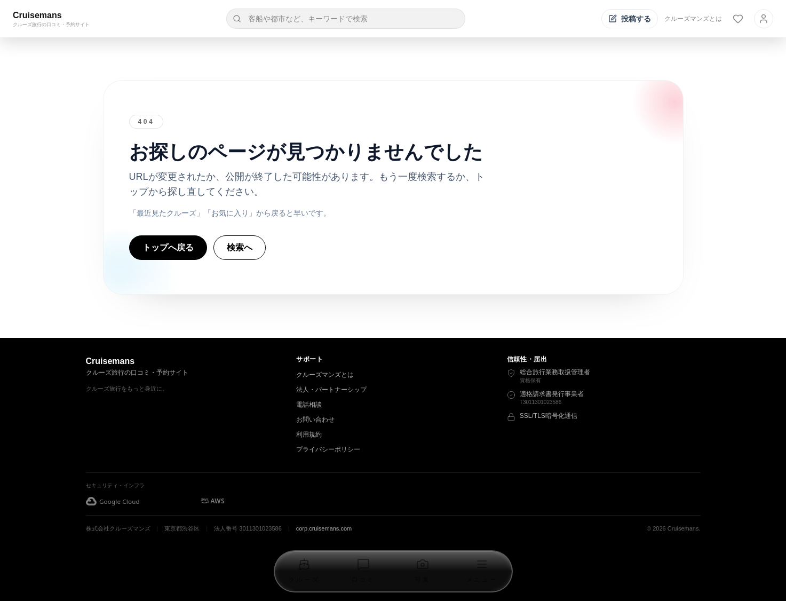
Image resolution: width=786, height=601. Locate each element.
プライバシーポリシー (328, 449)
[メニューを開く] (481, 571)
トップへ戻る (168, 247)
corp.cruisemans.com (324, 528)
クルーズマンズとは (693, 18)
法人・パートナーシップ (331, 389)
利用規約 (309, 434)
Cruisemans (37, 15)
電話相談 (309, 404)
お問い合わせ (315, 419)
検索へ (239, 247)
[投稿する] (629, 18)
